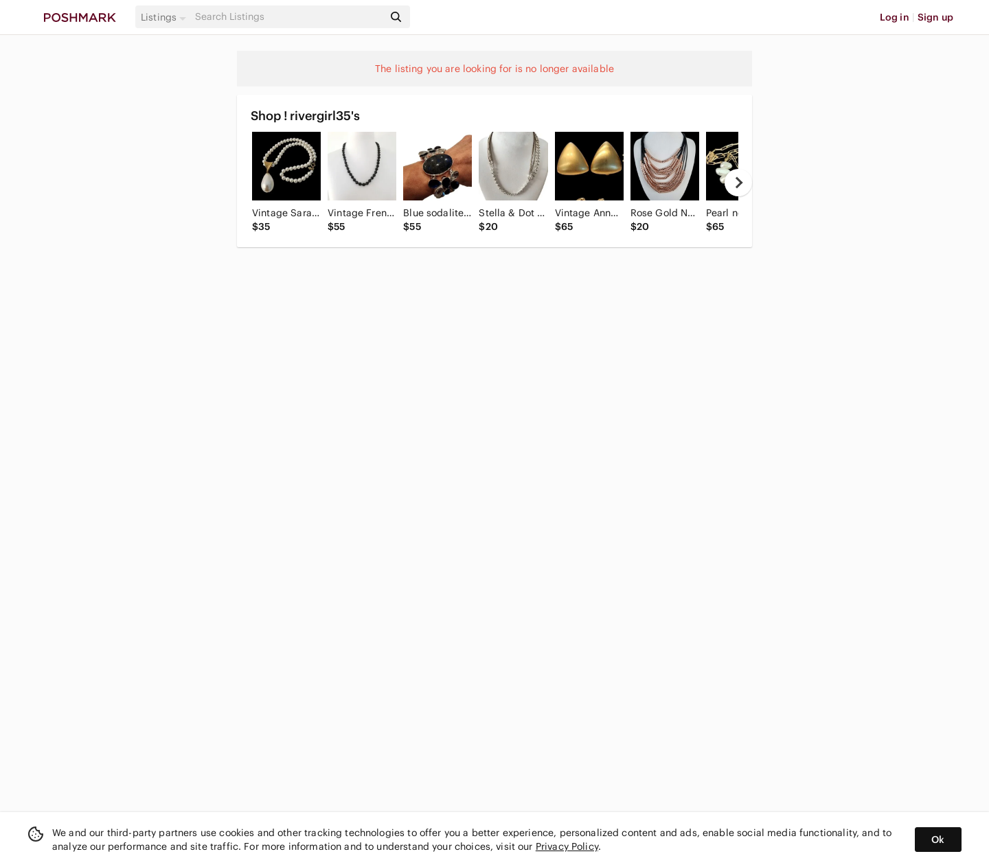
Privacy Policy (567, 846)
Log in (894, 17)
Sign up (935, 17)
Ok (937, 839)
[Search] (287, 16)
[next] (738, 182)
